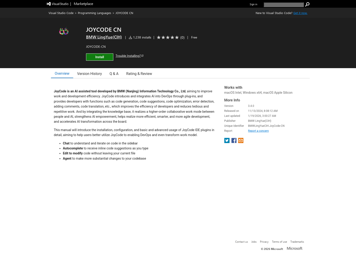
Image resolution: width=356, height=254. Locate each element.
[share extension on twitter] (227, 142)
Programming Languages (94, 13)
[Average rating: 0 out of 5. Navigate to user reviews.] (169, 37)
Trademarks (297, 241)
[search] (284, 4)
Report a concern (258, 130)
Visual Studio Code (61, 13)
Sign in (253, 4)
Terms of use (279, 241)
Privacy (264, 241)
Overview (62, 73)
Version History (89, 74)
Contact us (241, 241)
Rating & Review (139, 74)
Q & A (114, 74)
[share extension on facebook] (234, 142)
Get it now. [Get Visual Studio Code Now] (300, 13)
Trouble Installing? (130, 55)
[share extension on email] (241, 142)
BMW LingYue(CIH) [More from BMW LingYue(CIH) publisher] (104, 37)
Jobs (254, 241)
